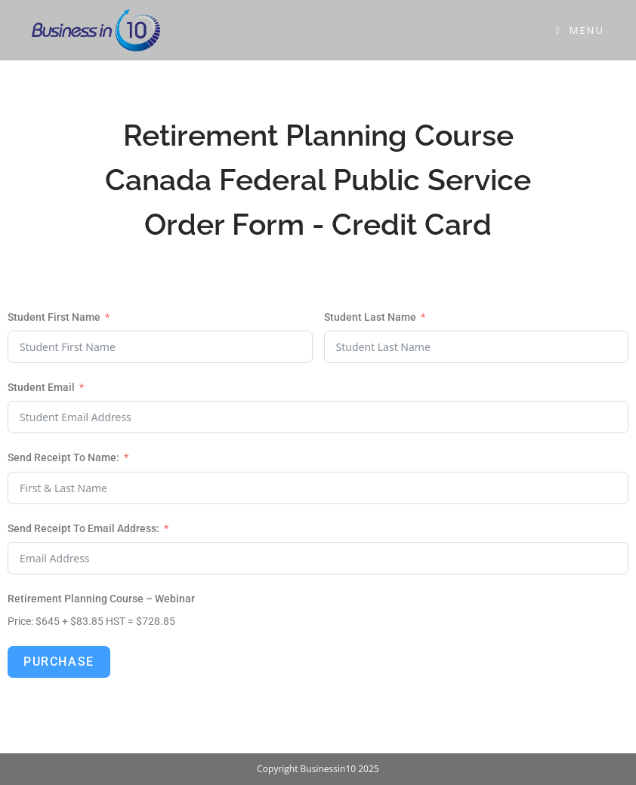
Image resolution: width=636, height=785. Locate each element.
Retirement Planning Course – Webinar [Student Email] (101, 599)
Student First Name (54, 317)
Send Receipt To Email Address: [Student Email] (83, 528)
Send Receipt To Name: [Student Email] (63, 457)
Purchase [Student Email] (58, 661)
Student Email (41, 387)
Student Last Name (370, 317)
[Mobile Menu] (580, 30)
